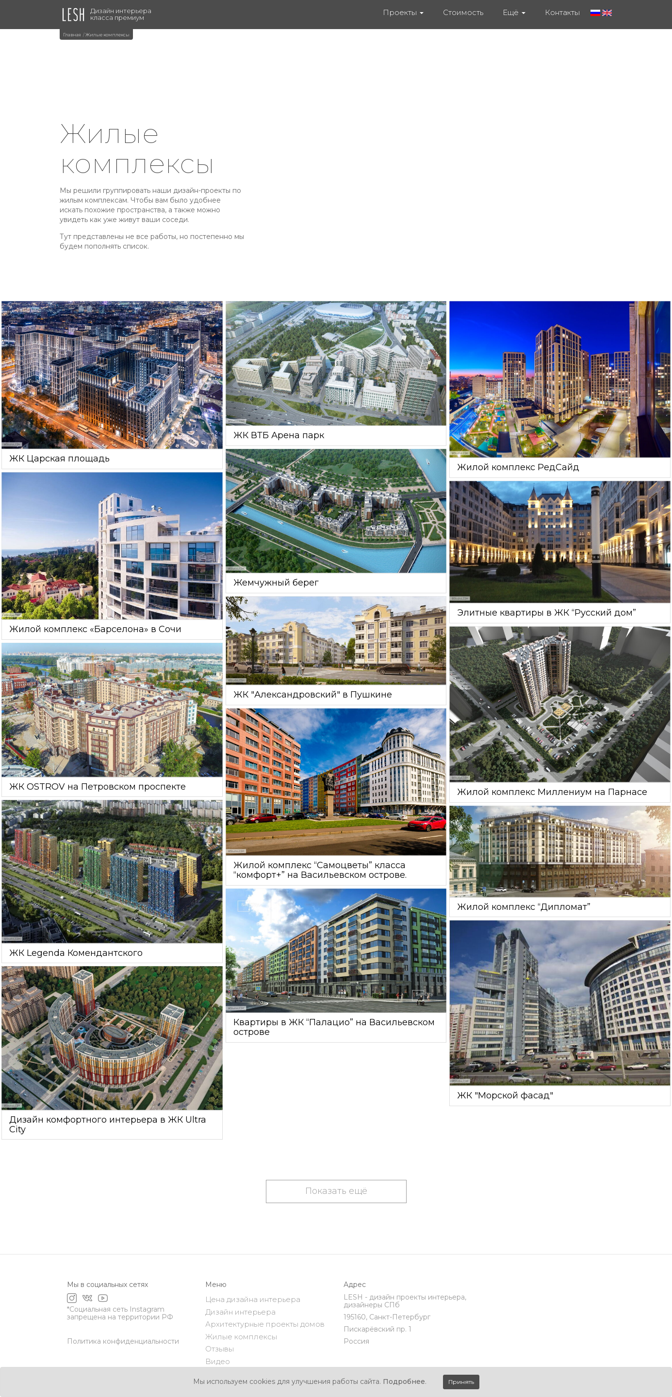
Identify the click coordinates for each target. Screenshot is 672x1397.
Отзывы (219, 1348)
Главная (72, 34)
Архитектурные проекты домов (265, 1324)
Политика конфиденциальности (123, 1341)
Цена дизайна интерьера (252, 1299)
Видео (217, 1361)
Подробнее (404, 1381)
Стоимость (463, 12)
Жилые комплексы (241, 1336)
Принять (461, 1381)
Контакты (562, 12)
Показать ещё (336, 1191)
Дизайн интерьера (240, 1312)
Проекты (403, 12)
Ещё (514, 12)
